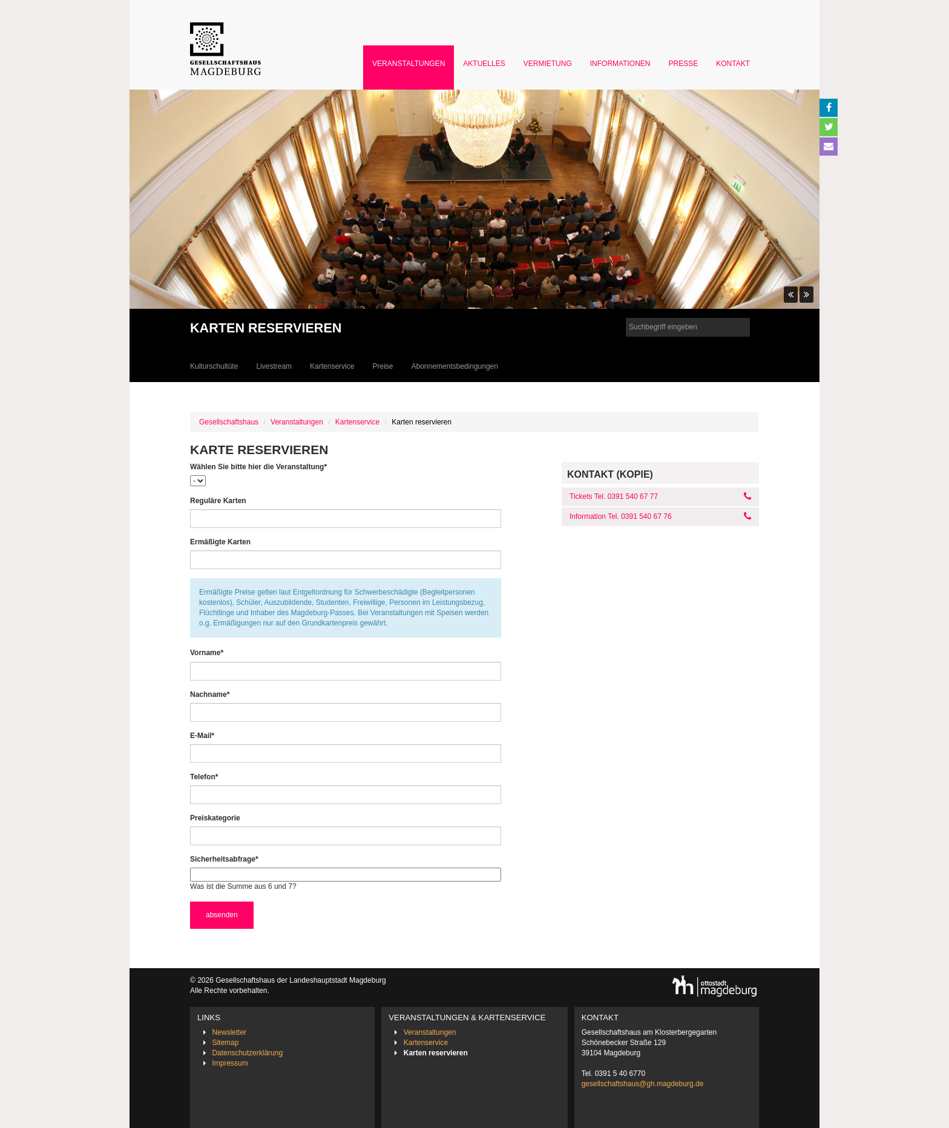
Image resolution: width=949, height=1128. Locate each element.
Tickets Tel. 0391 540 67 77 (614, 496)
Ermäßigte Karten (220, 542)
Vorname (206, 652)
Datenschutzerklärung (247, 1053)
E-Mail (202, 735)
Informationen (620, 63)
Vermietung (548, 63)
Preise (382, 366)
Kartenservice (332, 366)
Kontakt (733, 63)
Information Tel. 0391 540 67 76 (621, 516)
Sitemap (225, 1042)
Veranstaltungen (408, 63)
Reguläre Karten (218, 500)
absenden (222, 915)
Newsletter (229, 1032)
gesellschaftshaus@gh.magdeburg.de (643, 1084)
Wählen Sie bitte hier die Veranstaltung (258, 466)
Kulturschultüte (214, 366)
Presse (683, 63)
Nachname (209, 694)
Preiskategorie (215, 818)
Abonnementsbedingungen (454, 366)
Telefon (204, 776)
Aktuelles (484, 63)
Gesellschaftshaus (228, 422)
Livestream (274, 366)
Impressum (230, 1063)
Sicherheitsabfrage (224, 858)
